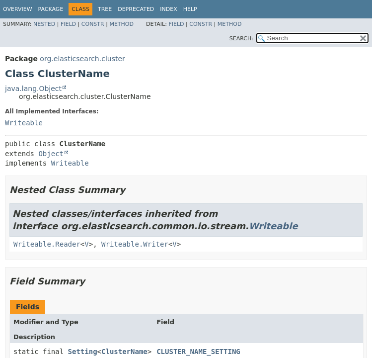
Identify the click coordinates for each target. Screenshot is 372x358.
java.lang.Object (33, 88)
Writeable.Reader (46, 244)
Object (51, 154)
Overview (17, 9)
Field (68, 24)
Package (51, 9)
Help (190, 9)
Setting (82, 352)
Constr (92, 24)
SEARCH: (241, 38)
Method (121, 24)
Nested (44, 24)
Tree (105, 9)
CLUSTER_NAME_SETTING (198, 352)
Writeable (24, 123)
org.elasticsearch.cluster (82, 59)
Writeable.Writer (134, 244)
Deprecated (136, 9)
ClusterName (124, 352)
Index (168, 9)
